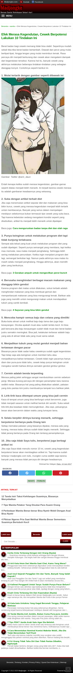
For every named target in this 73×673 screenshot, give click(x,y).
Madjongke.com (10, 2)
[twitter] (27, 473)
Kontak (26, 2)
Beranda (36, 534)
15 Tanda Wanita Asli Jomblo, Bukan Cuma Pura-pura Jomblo (37, 614)
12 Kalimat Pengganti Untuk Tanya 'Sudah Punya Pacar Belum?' (38, 584)
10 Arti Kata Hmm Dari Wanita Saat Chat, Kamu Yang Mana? (36, 563)
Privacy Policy (34, 662)
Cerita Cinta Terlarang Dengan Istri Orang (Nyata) (31, 553)
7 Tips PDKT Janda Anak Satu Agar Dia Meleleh (30, 622)
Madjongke (11, 8)
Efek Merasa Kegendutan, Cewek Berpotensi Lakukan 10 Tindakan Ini (34, 36)
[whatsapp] (44, 473)
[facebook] (10, 473)
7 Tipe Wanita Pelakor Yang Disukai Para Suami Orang (30, 505)
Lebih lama (67, 534)
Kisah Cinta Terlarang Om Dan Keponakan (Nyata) (32, 593)
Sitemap (63, 662)
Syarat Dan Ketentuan (50, 662)
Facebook (39, 2)
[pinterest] (61, 473)
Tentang (18, 662)
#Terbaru (41, 481)
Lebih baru (5, 534)
